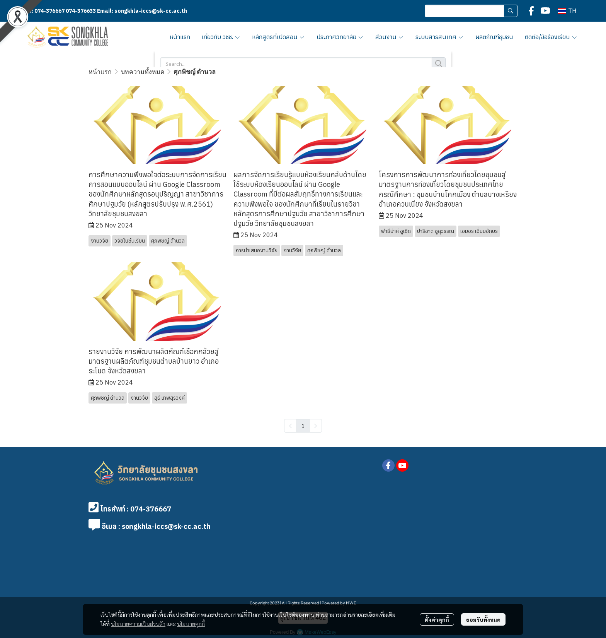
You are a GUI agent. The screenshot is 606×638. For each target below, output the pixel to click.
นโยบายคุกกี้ (191, 623)
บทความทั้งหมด (142, 71)
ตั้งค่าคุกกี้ (437, 619)
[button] (471, 11)
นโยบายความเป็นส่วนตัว (138, 623)
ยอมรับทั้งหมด (483, 619)
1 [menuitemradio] (303, 425)
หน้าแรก (100, 71)
